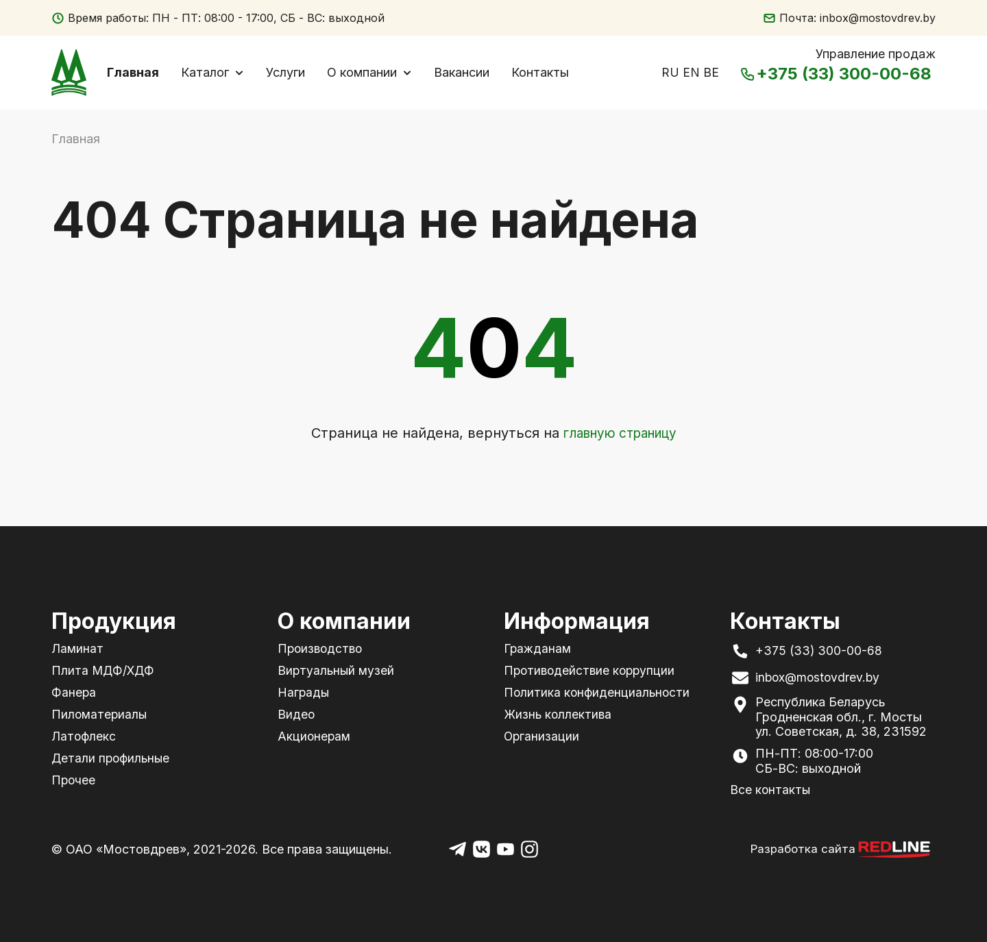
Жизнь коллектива (558, 713)
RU (670, 73)
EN (691, 73)
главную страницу (620, 435)
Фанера (73, 692)
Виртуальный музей (337, 670)
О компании (368, 73)
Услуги (291, 73)
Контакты (546, 73)
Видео (296, 713)
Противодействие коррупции (592, 670)
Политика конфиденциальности (598, 692)
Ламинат (77, 648)
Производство (322, 648)
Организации (542, 735)
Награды (304, 692)
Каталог (211, 73)
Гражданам (538, 648)
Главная (139, 73)
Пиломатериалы (100, 713)
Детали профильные (112, 756)
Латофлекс (84, 735)
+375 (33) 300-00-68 (838, 76)
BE (711, 73)
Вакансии (468, 73)
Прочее (74, 778)
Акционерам (315, 735)
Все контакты (771, 789)
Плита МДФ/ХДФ (103, 670)
